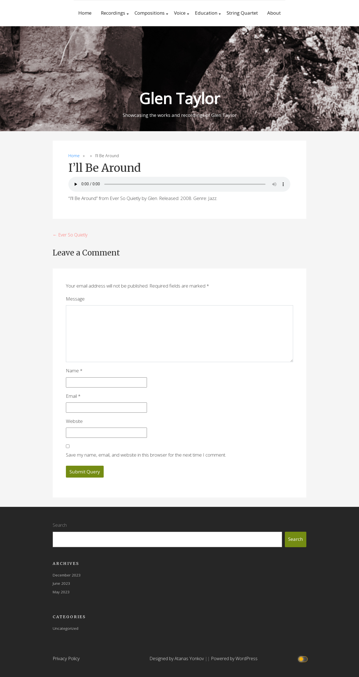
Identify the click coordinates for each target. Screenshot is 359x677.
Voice (180, 13)
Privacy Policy (66, 658)
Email (73, 396)
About (274, 13)
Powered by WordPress (234, 658)
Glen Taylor (179, 98)
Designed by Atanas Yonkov (177, 658)
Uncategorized (65, 628)
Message (75, 299)
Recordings (113, 13)
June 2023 (61, 583)
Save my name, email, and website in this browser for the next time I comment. (146, 455)
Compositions (150, 13)
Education (206, 13)
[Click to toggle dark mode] (304, 658)
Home (85, 13)
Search (60, 525)
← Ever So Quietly (70, 235)
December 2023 (67, 575)
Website (74, 421)
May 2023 (61, 591)
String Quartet (242, 13)
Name (74, 370)
